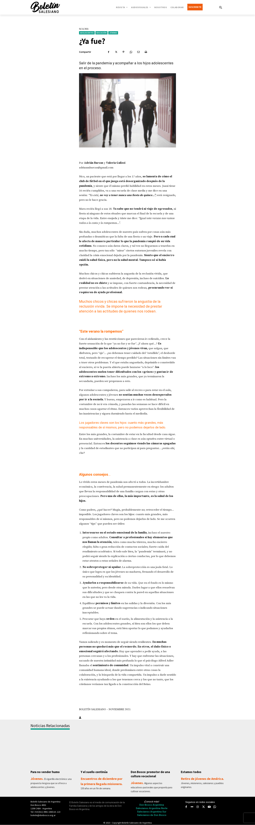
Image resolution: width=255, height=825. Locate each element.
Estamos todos (192, 772)
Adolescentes (87, 32)
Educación (101, 32)
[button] (220, 7)
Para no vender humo (46, 772)
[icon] (214, 807)
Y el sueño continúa (95, 772)
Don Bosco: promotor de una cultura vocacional (151, 774)
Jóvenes (113, 32)
